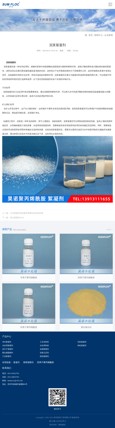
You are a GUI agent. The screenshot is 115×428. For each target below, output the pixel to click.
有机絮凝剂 (81, 345)
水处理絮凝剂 (7, 345)
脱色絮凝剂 (44, 356)
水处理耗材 (44, 345)
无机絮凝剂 (81, 342)
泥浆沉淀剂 (44, 353)
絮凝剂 (16, 362)
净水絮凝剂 (6, 342)
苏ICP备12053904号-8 (57, 421)
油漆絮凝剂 (44, 349)
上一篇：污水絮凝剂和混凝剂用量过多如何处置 (22, 215)
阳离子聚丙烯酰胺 (45, 362)
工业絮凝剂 (6, 356)
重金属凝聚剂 (7, 353)
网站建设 (62, 425)
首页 (90, 35)
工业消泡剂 (44, 342)
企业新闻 (108, 35)
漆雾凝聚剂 (28, 362)
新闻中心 (98, 35)
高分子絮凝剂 (7, 349)
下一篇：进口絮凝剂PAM (13, 219)
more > (110, 231)
